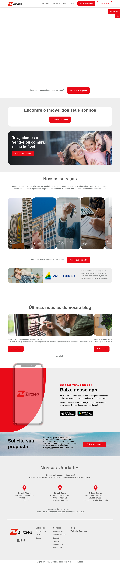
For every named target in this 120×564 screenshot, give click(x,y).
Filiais (38, 535)
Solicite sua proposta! (78, 90)
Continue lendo (16, 349)
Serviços (55, 3)
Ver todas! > (60, 356)
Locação (56, 538)
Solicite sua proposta (86, 3)
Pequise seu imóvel (60, 120)
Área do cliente (105, 3)
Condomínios (58, 531)
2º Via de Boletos (114, 11)
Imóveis (72, 3)
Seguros (56, 541)
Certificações (41, 531)
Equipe (38, 538)
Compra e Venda (59, 535)
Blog (64, 3)
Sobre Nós (45, 3)
